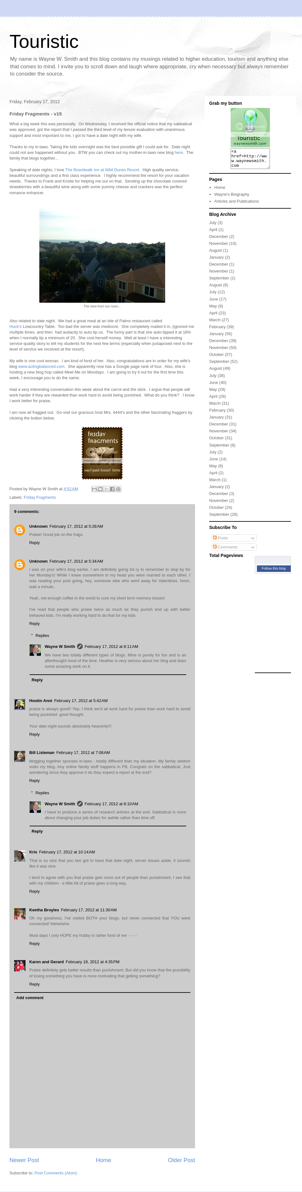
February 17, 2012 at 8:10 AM (111, 803)
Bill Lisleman (41, 752)
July (212, 226)
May (213, 309)
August (215, 254)
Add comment (30, 997)
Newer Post (24, 1160)
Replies (42, 635)
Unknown (38, 526)
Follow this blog (274, 572)
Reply (34, 542)
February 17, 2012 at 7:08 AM (83, 752)
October (216, 358)
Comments (225, 550)
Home (103, 1160)
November (218, 247)
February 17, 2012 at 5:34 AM (76, 561)
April (213, 233)
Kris (33, 852)
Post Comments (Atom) (56, 1173)
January (216, 261)
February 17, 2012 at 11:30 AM (89, 910)
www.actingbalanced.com (41, 366)
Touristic (44, 41)
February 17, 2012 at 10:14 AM (67, 852)
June (213, 303)
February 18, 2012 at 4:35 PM (93, 961)
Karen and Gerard (46, 961)
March (215, 323)
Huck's (15, 326)
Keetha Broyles (44, 910)
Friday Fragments (40, 497)
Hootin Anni (40, 700)
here (179, 152)
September (219, 281)
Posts (220, 541)
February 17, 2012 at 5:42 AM (81, 700)
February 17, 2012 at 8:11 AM (111, 646)
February (217, 330)
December (218, 240)
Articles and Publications (236, 205)
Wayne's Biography (231, 198)
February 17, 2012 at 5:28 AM (76, 526)
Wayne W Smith (60, 646)
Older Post (181, 1160)
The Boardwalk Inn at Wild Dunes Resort (102, 169)
